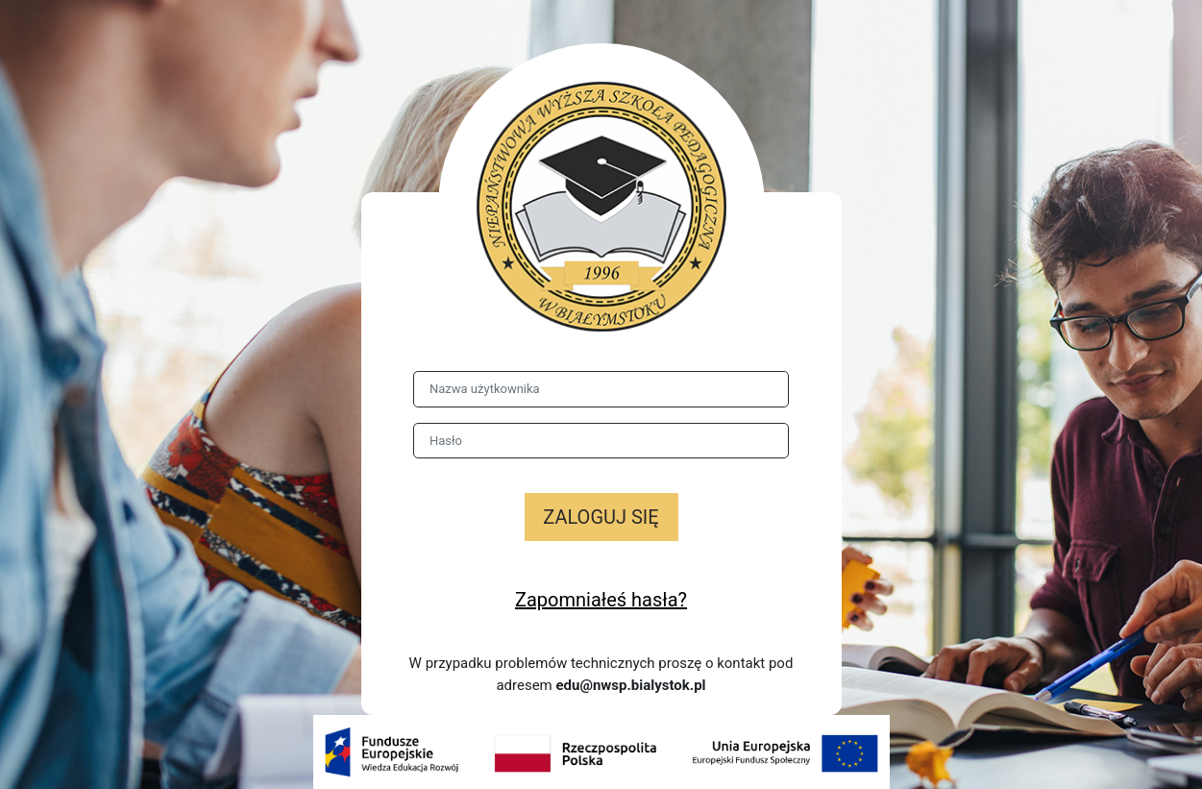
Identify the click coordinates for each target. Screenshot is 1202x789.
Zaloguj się (600, 517)
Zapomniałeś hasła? (601, 599)
